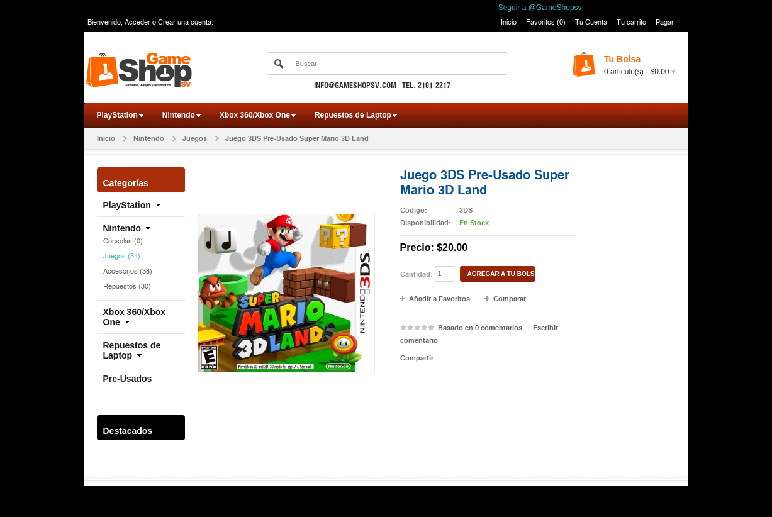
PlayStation (117, 115)
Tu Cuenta (591, 22)
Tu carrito (631, 22)
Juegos (194, 138)
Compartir (417, 357)
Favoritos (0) (546, 22)
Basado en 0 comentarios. (481, 327)
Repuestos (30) (127, 286)
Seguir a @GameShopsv (540, 7)
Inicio (509, 22)
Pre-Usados (127, 379)
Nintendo (178, 115)
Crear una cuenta (184, 22)
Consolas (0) (123, 240)
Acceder (137, 22)
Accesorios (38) (127, 271)
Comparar (509, 298)
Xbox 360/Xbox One (255, 115)
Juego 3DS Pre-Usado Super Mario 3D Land (297, 138)
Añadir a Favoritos (439, 298)
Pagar (665, 22)
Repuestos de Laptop (353, 115)
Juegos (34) (121, 256)
